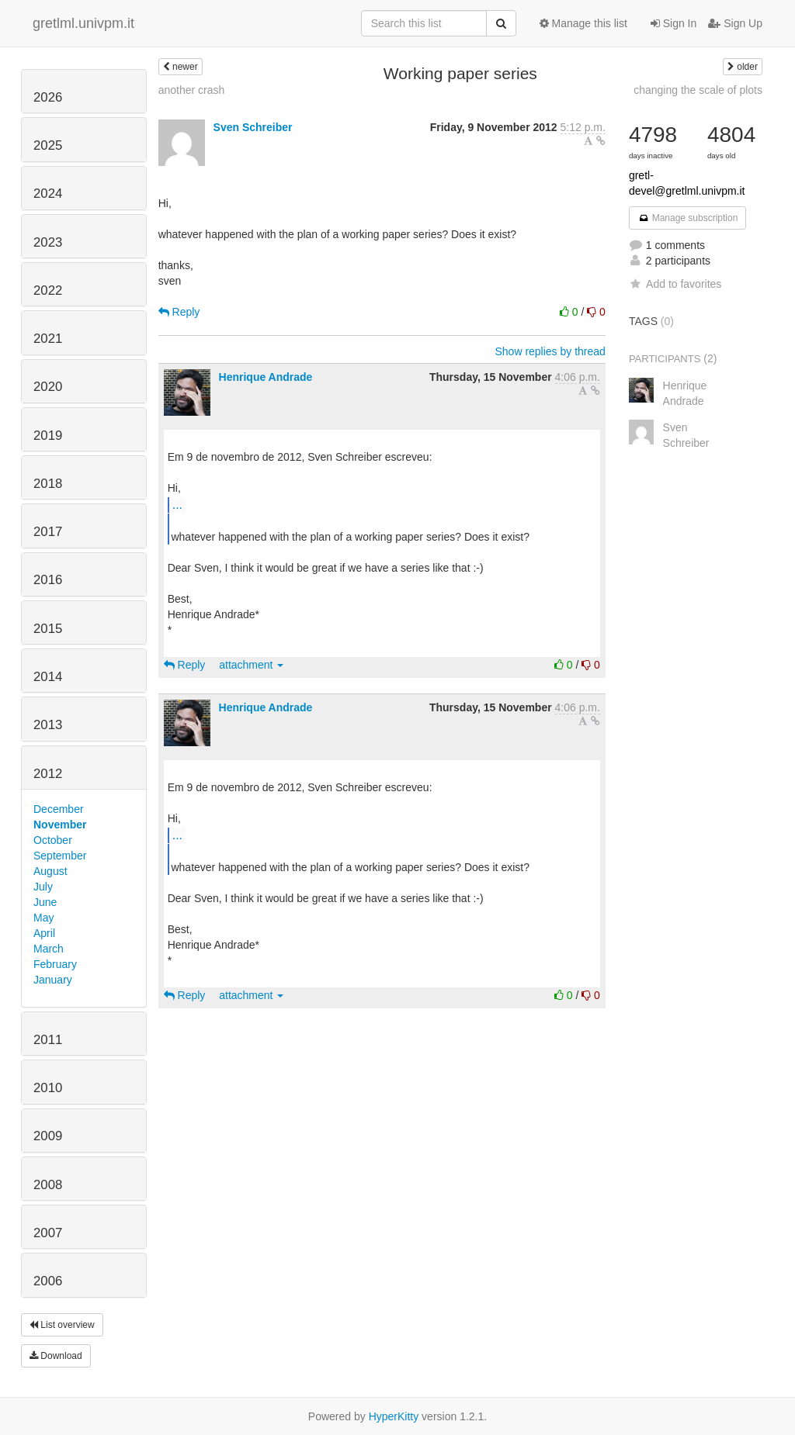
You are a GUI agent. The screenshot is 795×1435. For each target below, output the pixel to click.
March (48, 948)
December (58, 809)
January (52, 979)
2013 (47, 725)
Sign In (673, 23)
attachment (251, 665)
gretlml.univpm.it (83, 23)
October (52, 840)
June (45, 902)
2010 (47, 1088)
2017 (47, 531)
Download (56, 1355)
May (43, 917)
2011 (47, 1039)
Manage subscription (687, 218)
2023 (47, 242)
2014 (47, 676)
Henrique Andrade (266, 377)
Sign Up (735, 23)
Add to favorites (675, 284)
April (44, 933)
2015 (47, 628)
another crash (191, 90)
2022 (47, 290)
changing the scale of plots (698, 90)
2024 (47, 193)
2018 (47, 483)
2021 (47, 338)
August (50, 871)
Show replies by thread (550, 351)
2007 (47, 1233)
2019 (47, 435)
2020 (47, 386)
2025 (47, 145)
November (59, 824)
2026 (47, 97)
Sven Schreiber (253, 127)
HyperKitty (394, 1416)
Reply (179, 312)
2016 (47, 579)
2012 (47, 773)
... (177, 504)
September (59, 855)
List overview (62, 1324)
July (43, 886)
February (55, 964)
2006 (47, 1281)
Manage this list (583, 23)
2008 (47, 1184)
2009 (47, 1136)
